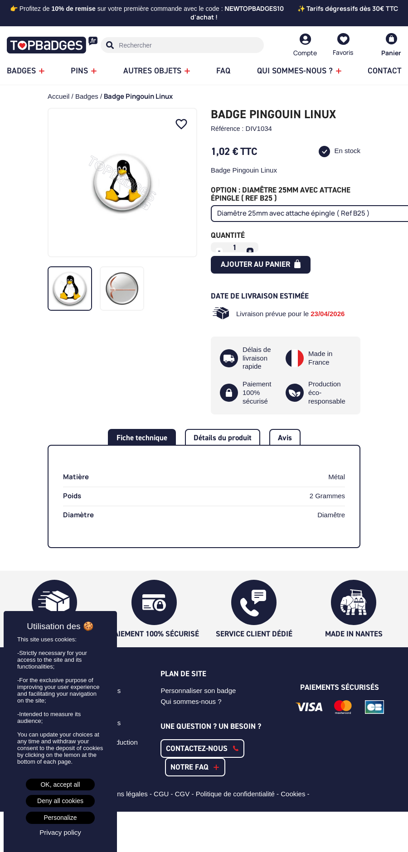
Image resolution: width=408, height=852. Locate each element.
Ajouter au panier (261, 264)
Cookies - (296, 794)
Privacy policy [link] (60, 832)
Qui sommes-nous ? (190, 701)
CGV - (185, 794)
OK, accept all (60, 784)
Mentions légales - (125, 794)
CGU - (164, 794)
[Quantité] (235, 247)
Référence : (227, 128)
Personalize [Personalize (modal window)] (60, 817)
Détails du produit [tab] (223, 438)
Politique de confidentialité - (238, 794)
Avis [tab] (285, 438)
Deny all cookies (60, 800)
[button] (202, 748)
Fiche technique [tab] (142, 438)
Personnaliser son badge (198, 690)
